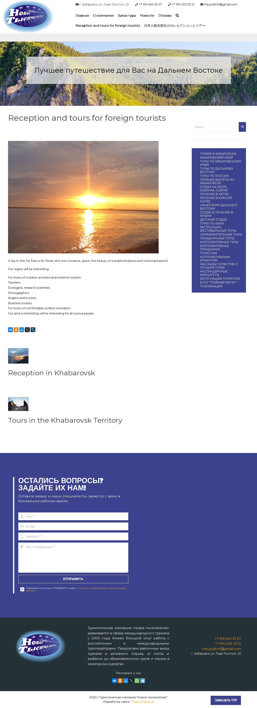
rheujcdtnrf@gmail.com (220, 4)
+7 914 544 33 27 (150, 4)
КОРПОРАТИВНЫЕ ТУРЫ (219, 242)
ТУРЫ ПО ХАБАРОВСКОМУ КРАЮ (220, 163)
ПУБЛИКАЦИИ (211, 286)
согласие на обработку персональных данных (76, 589)
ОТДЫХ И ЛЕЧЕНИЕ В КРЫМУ (216, 214)
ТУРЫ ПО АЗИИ (212, 223)
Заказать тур (226, 700)
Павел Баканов (143, 702)
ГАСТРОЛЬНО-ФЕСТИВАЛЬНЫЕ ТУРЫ (218, 229)
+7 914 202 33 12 (182, 4)
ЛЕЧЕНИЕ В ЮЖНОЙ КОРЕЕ (216, 199)
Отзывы (165, 15)
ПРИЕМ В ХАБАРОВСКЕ (218, 154)
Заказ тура (127, 15)
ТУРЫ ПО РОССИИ (214, 176)
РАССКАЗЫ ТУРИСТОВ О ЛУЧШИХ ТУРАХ (219, 265)
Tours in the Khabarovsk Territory (74, 420)
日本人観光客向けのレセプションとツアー (174, 26)
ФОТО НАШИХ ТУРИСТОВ (220, 279)
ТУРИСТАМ (208, 253)
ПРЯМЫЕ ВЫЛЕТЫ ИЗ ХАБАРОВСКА (217, 181)
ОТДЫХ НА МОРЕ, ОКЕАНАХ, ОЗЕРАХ (214, 188)
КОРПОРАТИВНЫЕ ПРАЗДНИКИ (214, 247)
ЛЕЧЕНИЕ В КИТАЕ (214, 194)
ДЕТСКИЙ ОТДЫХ (213, 219)
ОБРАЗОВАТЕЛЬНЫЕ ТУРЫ (221, 234)
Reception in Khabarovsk (58, 372)
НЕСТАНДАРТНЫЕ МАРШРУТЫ (214, 273)
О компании (103, 15)
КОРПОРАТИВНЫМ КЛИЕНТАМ (215, 258)
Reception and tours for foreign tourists (107, 26)
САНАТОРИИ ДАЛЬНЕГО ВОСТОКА (219, 206)
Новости (147, 15)
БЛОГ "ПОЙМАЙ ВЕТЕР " (218, 282)
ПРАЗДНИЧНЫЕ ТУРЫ (217, 238)
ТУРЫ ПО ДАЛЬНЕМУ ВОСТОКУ (216, 170)
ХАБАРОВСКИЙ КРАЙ (216, 157)
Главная (82, 15)
